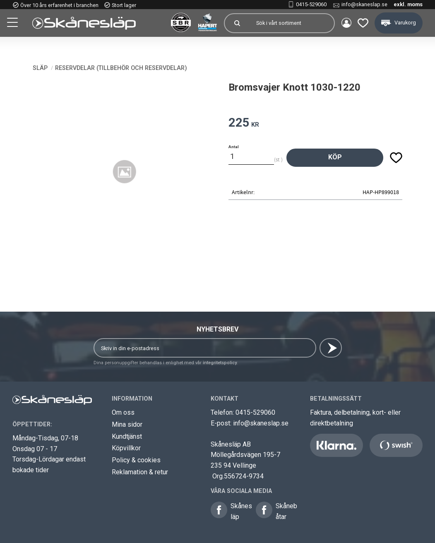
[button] (13, 23)
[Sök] (236, 23)
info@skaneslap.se (364, 4)
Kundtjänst (127, 436)
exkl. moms (408, 4)
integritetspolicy (220, 362)
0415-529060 (311, 4)
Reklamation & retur (140, 472)
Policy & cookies (136, 460)
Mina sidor (127, 424)
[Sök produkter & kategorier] (291, 23)
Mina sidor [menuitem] (346, 23)
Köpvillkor (126, 448)
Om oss (123, 412)
